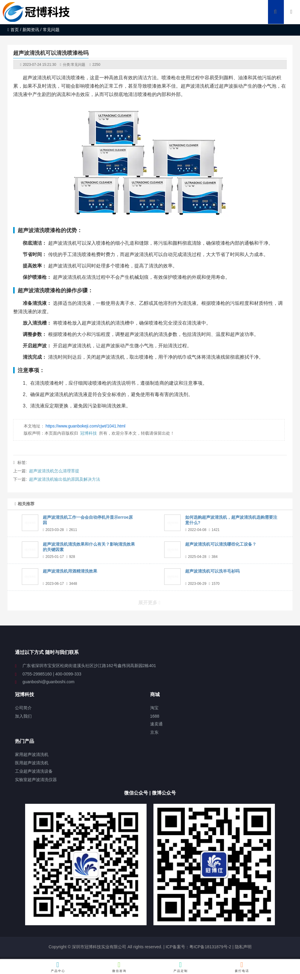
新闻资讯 (30, 29)
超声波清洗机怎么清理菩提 (54, 470)
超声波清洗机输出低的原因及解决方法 (64, 479)
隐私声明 (243, 946)
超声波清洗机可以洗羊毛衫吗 (212, 571)
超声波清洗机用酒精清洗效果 (70, 571)
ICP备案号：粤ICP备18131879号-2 (198, 946)
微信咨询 (119, 967)
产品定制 (181, 967)
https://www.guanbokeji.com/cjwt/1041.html (85, 426)
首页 (13, 29)
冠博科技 (88, 433)
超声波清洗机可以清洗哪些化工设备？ (220, 544)
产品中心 (58, 967)
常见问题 (78, 65)
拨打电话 (242, 967)
